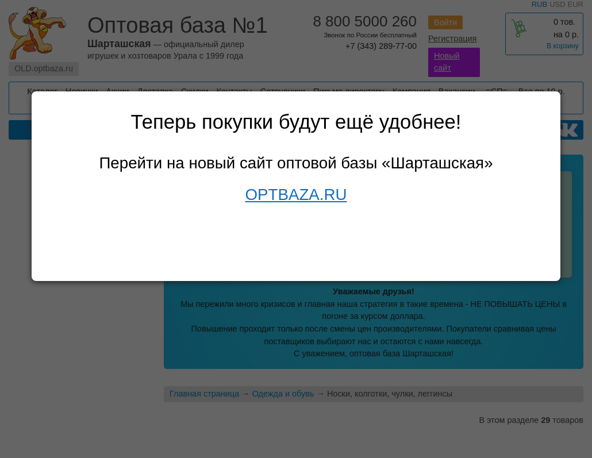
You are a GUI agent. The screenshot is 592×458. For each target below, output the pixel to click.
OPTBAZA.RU (296, 194)
